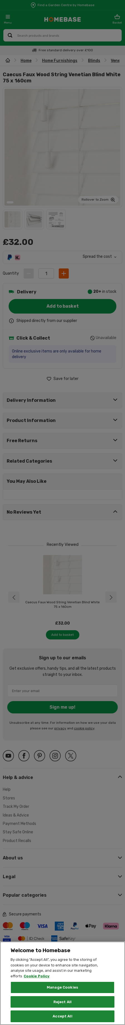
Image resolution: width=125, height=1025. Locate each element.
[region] (62, 983)
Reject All (62, 1002)
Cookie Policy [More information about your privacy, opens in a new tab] (37, 976)
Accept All (62, 1016)
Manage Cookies (62, 987)
